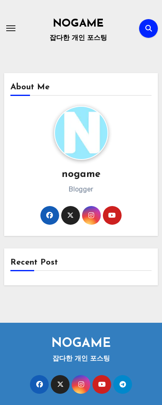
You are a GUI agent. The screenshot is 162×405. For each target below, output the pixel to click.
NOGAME (78, 23)
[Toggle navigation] (10, 28)
